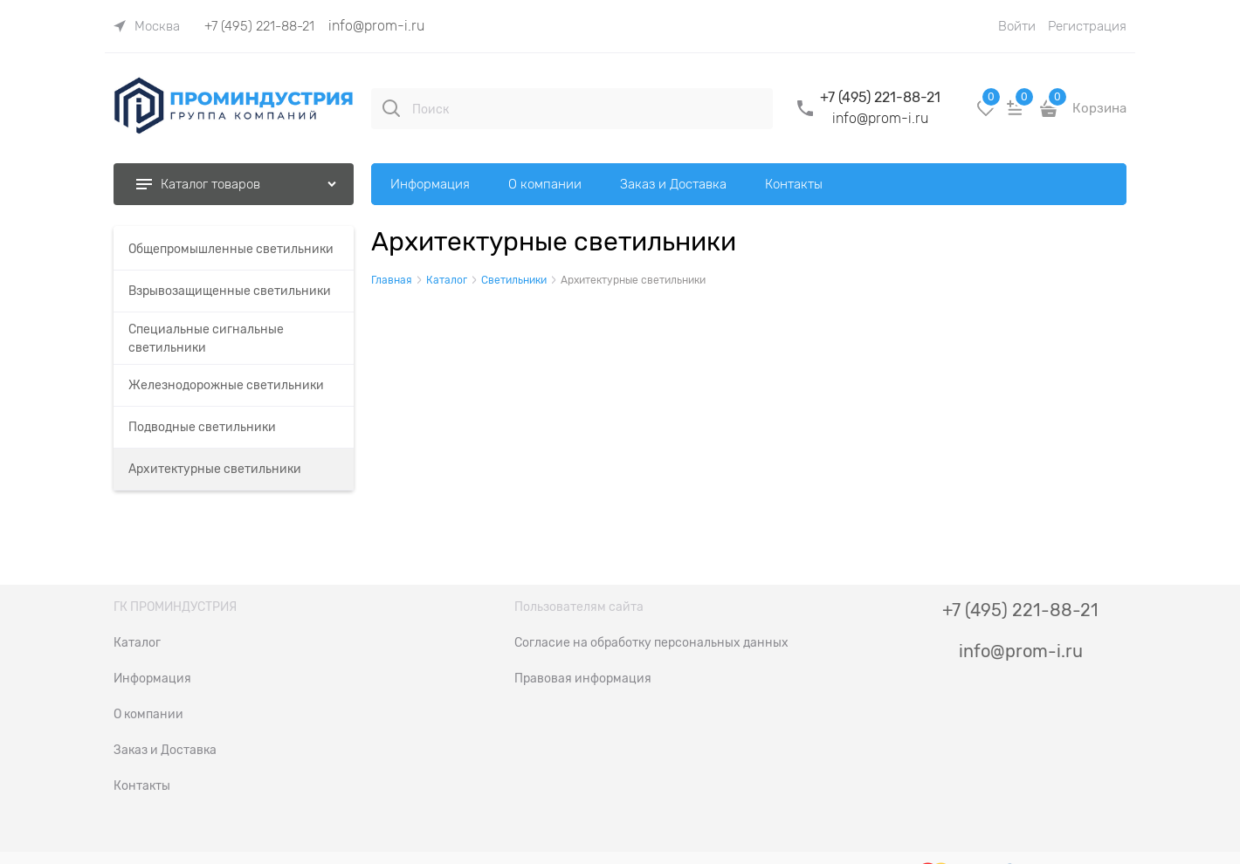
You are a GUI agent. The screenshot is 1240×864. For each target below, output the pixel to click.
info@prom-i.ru (376, 26)
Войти (1017, 26)
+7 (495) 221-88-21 (259, 26)
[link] (147, 26)
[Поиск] (391, 108)
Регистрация (1087, 26)
